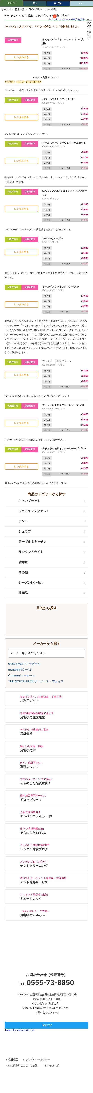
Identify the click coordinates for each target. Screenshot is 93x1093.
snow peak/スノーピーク (24, 664)
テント (18, 521)
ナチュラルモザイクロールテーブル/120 (64, 448)
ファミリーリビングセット (56, 361)
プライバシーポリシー (38, 1059)
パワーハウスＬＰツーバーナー (59, 99)
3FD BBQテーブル (52, 238)
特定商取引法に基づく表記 (22, 1065)
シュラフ (19, 531)
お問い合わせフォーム (47, 1012)
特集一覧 (20, 9)
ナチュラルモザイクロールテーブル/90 (63, 405)
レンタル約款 (52, 1065)
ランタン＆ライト (25, 552)
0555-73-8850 (50, 982)
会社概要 (13, 1059)
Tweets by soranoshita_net (19, 1030)
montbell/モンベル (20, 669)
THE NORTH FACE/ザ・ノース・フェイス (36, 681)
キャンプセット (24, 500)
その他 (18, 572)
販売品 (18, 593)
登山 (35, 3)
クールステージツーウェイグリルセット (64, 142)
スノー (81, 3)
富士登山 (58, 3)
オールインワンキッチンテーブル (60, 286)
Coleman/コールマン (21, 675)
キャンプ (11, 3)
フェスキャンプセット (29, 511)
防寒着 (18, 562)
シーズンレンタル (25, 582)
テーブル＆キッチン (27, 541)
